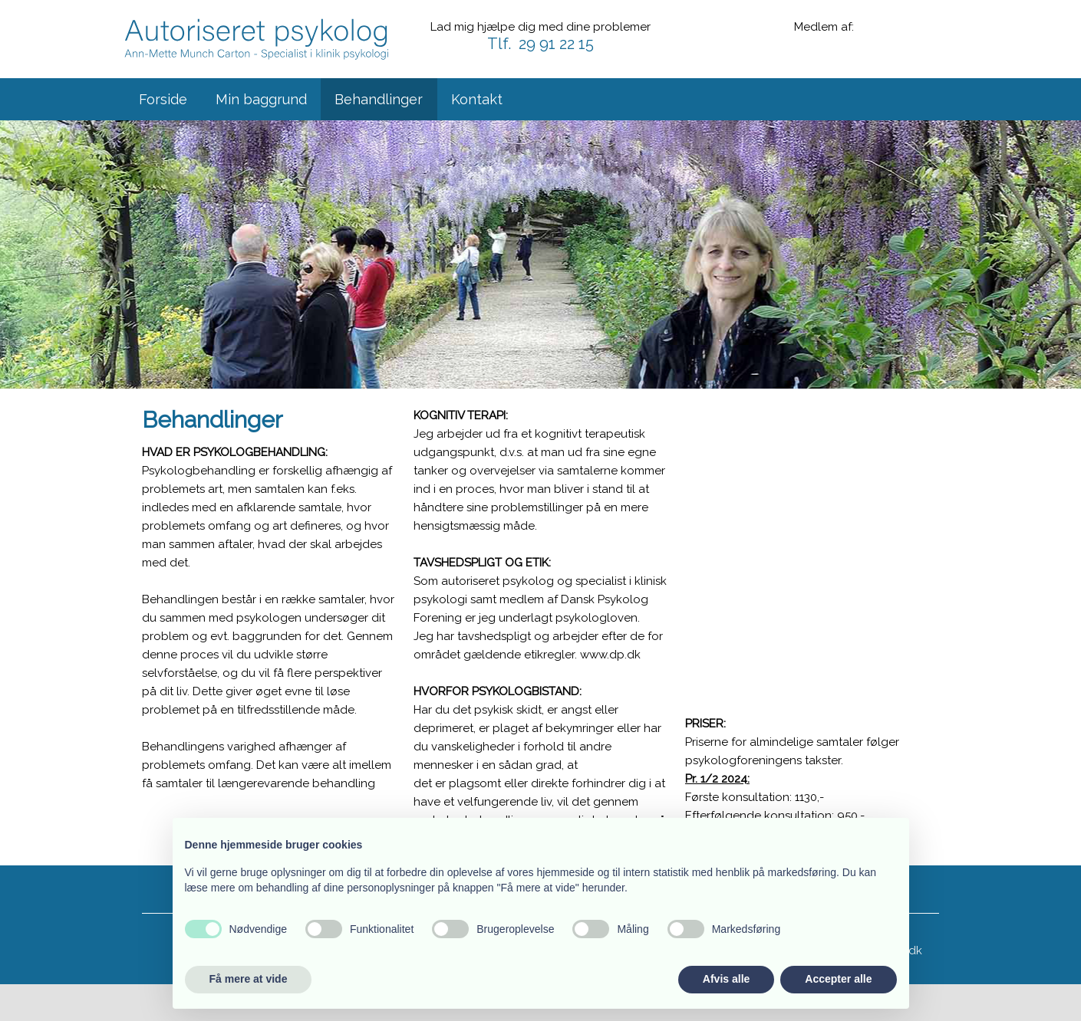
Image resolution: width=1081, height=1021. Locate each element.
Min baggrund (261, 99)
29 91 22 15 (556, 43)
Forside (163, 99)
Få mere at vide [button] (248, 979)
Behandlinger (379, 99)
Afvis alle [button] (726, 979)
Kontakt (477, 99)
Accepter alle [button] (838, 979)
